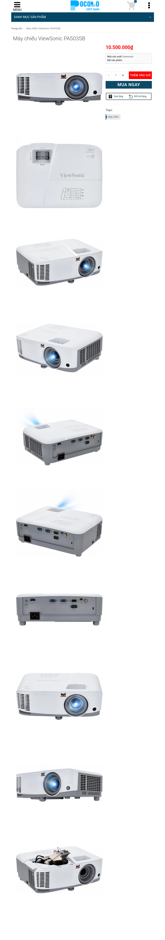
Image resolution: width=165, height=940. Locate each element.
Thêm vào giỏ (140, 75)
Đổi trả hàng (138, 96)
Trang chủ (16, 28)
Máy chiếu (112, 117)
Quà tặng (115, 96)
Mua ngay (128, 84)
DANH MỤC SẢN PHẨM (82, 17)
